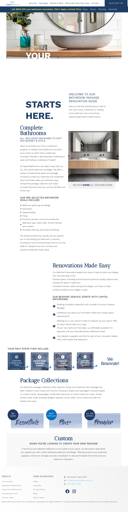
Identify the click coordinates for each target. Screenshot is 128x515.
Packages (43, 4)
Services (33, 4)
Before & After (56, 4)
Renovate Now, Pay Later (77, 4)
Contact (95, 4)
